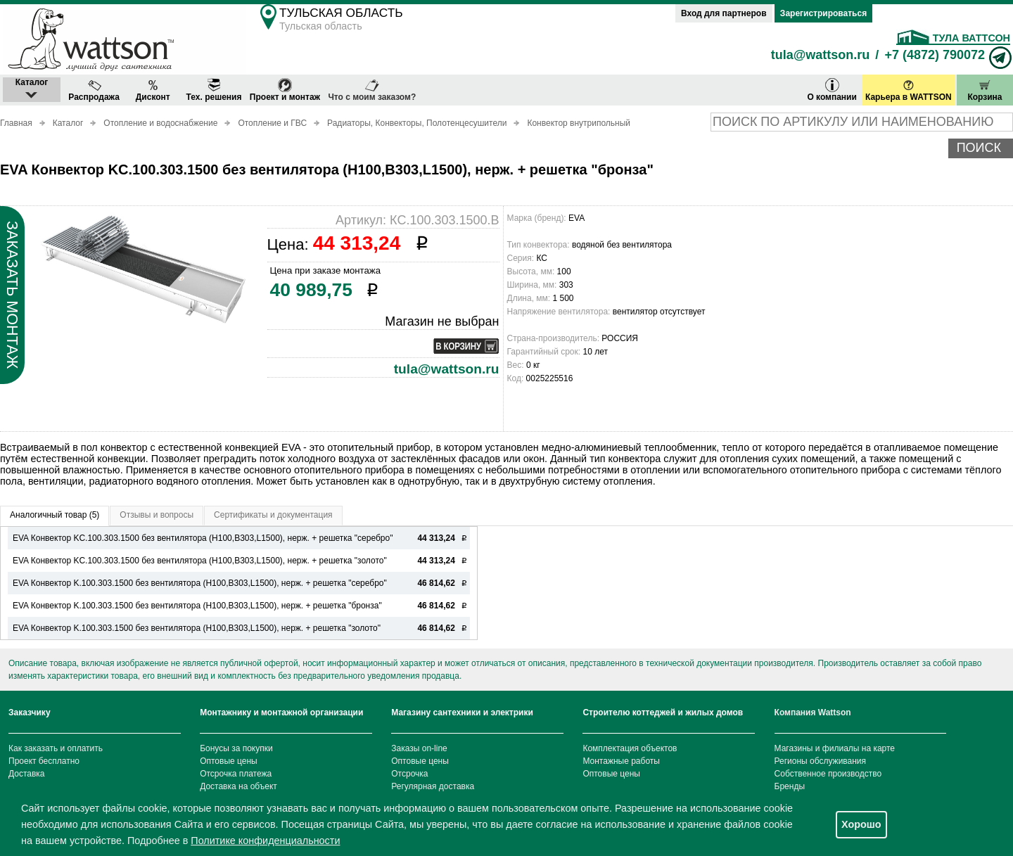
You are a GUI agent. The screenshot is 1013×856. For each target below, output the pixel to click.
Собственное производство (828, 774)
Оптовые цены (228, 761)
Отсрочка (409, 774)
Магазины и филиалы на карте (835, 748)
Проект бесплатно (43, 761)
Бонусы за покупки (236, 748)
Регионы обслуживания (821, 761)
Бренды (790, 786)
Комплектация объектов (629, 748)
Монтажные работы (621, 761)
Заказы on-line (419, 748)
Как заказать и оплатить (55, 748)
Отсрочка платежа (236, 774)
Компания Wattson (813, 712)
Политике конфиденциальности (265, 840)
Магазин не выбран (442, 321)
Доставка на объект (238, 786)
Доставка (26, 774)
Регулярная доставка (432, 786)
